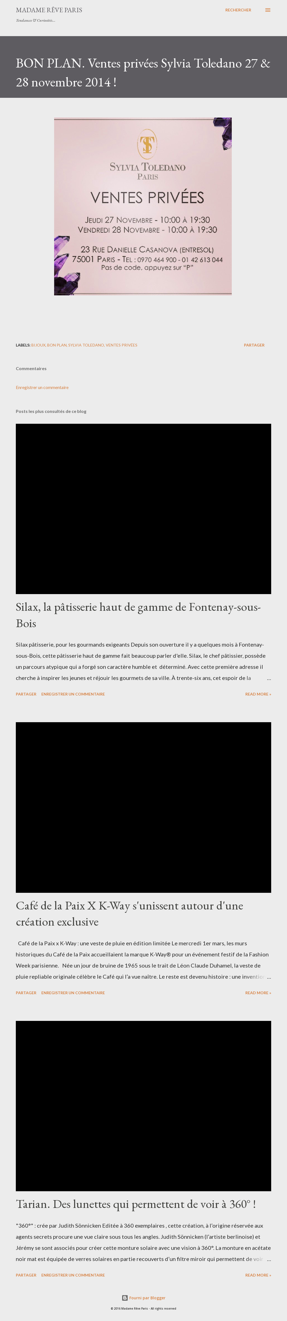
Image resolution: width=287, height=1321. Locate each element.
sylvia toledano (86, 345)
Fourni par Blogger (143, 1297)
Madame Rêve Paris (49, 10)
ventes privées (121, 345)
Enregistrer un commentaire (42, 387)
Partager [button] (254, 345)
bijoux (38, 345)
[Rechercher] (238, 10)
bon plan (57, 345)
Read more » (258, 694)
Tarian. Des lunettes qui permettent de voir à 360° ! (136, 1204)
